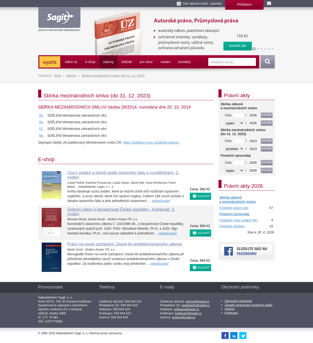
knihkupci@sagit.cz (188, 313)
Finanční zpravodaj (234, 214)
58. (41, 135)
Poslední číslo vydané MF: (238, 220)
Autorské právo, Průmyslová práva (170, 14)
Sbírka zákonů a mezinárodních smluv (237, 200)
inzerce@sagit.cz (183, 317)
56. (41, 122)
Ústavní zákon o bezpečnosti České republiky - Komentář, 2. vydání (121, 211)
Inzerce (230, 309)
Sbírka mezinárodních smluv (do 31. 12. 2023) (113, 75)
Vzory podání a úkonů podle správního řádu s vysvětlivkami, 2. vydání (123, 174)
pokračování (161, 201)
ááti (127, 62)
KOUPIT (204, 196)
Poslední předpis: (232, 226)
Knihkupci (231, 313)
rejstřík (50, 62)
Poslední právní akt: (234, 208)
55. (41, 115)
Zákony (71, 75)
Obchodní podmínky (238, 301)
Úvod (57, 75)
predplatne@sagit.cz (196, 305)
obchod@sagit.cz (197, 301)
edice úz (71, 62)
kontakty (184, 62)
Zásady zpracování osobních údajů (248, 305)
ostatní (165, 62)
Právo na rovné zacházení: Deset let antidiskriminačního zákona (124, 244)
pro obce (146, 62)
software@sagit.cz (186, 309)
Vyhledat (266, 62)
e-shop (90, 62)
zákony (108, 62)
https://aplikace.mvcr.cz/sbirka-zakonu (151, 142)
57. (41, 129)
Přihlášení (244, 4)
